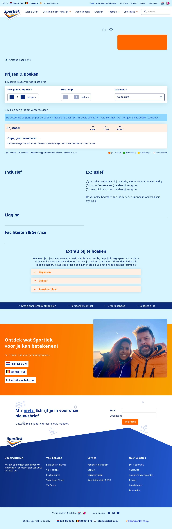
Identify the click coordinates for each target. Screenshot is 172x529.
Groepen (98, 11)
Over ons (124, 3)
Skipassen (42, 272)
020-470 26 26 (17, 3)
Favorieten (153, 3)
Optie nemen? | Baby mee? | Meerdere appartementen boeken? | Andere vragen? (41, 152)
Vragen (134, 3)
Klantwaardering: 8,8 (49, 3)
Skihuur (41, 280)
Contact (143, 3)
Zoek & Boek (31, 11)
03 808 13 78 (31, 3)
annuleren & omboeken (103, 3)
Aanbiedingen (83, 11)
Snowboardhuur (46, 289)
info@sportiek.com (23, 380)
